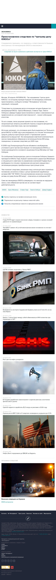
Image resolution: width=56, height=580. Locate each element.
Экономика (6, 32)
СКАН (2, 554)
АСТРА (2, 549)
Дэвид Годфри (47, 190)
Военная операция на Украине (13, 499)
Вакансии (29, 513)
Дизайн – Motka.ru (6, 574)
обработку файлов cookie (18, 531)
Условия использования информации (11, 571)
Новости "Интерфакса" (6, 553)
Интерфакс (28, 26)
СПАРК (3, 544)
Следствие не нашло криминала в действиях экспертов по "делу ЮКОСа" (28, 52)
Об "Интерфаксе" (12, 513)
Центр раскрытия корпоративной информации (12, 557)
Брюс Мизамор (13, 190)
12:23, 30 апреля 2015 (7, 33)
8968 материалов (7, 502)
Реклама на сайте (38, 513)
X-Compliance (4, 545)
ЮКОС (4, 190)
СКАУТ (3, 547)
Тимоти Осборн (35, 190)
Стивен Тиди (24, 190)
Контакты (4, 513)
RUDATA (3, 556)
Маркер (3, 548)
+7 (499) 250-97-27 (5, 535)
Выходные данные (6, 572)
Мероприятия (47, 513)
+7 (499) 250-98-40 (43, 534)
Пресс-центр (21, 513)
